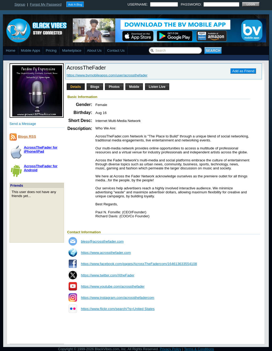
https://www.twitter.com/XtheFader (107, 275)
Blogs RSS (27, 136)
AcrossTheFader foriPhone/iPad (41, 149)
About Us (94, 50)
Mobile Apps (30, 50)
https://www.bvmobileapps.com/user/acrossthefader (107, 75)
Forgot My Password (46, 4)
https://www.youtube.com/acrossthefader (112, 286)
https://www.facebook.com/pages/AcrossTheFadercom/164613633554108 (139, 264)
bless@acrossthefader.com (102, 241)
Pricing (51, 50)
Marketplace (72, 50)
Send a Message (23, 124)
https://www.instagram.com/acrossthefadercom (117, 298)
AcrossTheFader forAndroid (41, 168)
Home (10, 50)
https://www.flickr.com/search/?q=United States (117, 309)
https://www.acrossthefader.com (106, 253)
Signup (19, 4)
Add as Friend (243, 71)
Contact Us (116, 50)
